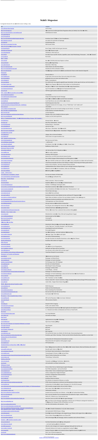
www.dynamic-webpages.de (7, 329)
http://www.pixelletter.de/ (6, 116)
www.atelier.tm (4, 287)
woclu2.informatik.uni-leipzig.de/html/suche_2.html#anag (13, 104)
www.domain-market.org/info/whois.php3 (10, 411)
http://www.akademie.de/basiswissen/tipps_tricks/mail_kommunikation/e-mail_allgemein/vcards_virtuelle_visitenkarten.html (17, 408)
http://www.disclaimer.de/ (6, 394)
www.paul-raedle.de (5, 195)
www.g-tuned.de (4, 275)
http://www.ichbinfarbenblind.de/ (8, 434)
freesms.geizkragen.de (6, 240)
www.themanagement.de (6, 199)
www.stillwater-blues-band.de (7, 28)
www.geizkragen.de (5, 226)
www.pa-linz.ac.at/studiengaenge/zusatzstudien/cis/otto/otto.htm (15, 186)
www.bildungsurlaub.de (6, 203)
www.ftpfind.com (5, 342)
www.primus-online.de (6, 150)
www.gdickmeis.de (5, 264)
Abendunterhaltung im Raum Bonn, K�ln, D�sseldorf (13, 344)
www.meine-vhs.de (5, 207)
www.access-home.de (5, 246)
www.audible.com (5, 152)
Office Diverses (4, 242)
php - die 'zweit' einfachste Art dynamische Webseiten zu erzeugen (15, 323)
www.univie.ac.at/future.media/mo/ (8, 197)
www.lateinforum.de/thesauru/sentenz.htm (10, 209)
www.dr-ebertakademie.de (6, 184)
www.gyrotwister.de (5, 421)
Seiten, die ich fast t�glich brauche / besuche (11, 46)
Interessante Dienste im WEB (7, 148)
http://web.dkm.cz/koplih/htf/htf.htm (9, 110)
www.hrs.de (3, 432)
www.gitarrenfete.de (5, 34)
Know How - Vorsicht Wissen (7, 178)
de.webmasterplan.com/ (6, 367)
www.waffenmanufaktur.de (7, 216)
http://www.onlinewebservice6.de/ (8, 404)
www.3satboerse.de (5, 76)
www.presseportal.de (5, 238)
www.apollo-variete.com (6, 349)
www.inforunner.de (5, 413)
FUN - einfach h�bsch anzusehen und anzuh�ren (12, 92)
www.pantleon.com (5, 277)
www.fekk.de (4, 256)
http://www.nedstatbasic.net (7, 401)
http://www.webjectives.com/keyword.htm (10, 392)
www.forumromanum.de (6, 374)
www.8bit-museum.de (6, 426)
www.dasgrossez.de (5, 236)
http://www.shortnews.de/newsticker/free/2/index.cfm (12, 398)
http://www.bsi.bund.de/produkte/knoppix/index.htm (12, 38)
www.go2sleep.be (5, 98)
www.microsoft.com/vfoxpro (7, 305)
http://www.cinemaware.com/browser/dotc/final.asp (12, 114)
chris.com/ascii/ (4, 106)
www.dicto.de (4, 180)
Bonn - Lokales (4, 58)
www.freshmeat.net (5, 321)
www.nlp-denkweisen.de (6, 128)
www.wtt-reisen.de (5, 361)
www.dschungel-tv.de (5, 228)
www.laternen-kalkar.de (6, 273)
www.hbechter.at (4, 120)
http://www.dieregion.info (6, 66)
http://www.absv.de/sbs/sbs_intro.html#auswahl (11, 32)
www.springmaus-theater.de (7, 351)
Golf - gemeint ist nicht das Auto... (8, 138)
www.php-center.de (5, 327)
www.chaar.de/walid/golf (6, 144)
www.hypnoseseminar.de (6, 190)
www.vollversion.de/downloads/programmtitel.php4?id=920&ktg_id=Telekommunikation (20, 386)
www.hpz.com (4, 122)
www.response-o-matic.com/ (7, 390)
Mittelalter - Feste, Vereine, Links (8, 211)
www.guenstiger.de (5, 230)
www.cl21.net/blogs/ (5, 170)
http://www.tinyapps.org (6, 30)
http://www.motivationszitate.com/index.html (11, 406)
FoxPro (2, 301)
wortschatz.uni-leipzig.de (6, 50)
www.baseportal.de (5, 380)
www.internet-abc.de (5, 193)
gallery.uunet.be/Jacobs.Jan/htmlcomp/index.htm (11, 382)
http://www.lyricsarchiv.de (6, 218)
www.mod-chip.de (5, 299)
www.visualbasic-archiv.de (7, 248)
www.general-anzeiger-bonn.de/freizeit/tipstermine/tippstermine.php (16, 355)
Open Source (4, 317)
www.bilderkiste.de (5, 168)
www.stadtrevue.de (5, 353)
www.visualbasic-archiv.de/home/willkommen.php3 (12, 252)
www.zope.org (4, 319)
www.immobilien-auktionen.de (7, 86)
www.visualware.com (5, 162)
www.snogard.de (4, 430)
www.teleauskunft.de (5, 52)
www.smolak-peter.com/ (6, 293)
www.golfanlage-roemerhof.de (7, 142)
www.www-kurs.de (5, 205)
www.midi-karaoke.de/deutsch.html (9, 96)
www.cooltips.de (4, 378)
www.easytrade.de (5, 82)
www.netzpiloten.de (5, 164)
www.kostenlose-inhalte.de (7, 417)
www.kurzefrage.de (5, 48)
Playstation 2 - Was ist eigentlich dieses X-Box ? (11, 295)
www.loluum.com (5, 279)
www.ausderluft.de (5, 166)
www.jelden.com (4, 267)
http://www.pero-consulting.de (7, 130)
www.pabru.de (4, 281)
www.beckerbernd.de (5, 124)
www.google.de (4, 56)
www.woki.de (4, 60)
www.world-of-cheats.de (6, 234)
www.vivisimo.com (5, 340)
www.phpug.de (4, 331)
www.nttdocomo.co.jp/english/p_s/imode (10, 174)
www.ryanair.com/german (6, 160)
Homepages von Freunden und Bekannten (10, 254)
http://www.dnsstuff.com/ (6, 415)
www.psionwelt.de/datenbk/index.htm (9, 291)
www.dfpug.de (4, 303)
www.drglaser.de (4, 136)
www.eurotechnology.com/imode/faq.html (10, 176)
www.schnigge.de (5, 80)
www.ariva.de (4, 90)
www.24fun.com (4, 315)
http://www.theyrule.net (6, 70)
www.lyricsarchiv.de (5, 36)
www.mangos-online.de (6, 269)
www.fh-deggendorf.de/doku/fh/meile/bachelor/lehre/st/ (13, 201)
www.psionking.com (5, 286)
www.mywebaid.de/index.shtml (8, 313)
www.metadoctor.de (5, 370)
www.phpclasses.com (5, 333)
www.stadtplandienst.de (6, 372)
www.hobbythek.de (5, 232)
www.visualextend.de (5, 307)
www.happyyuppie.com (6, 84)
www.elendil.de (4, 265)
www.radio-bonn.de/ (5, 64)
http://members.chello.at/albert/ (8, 146)
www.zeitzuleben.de (5, 126)
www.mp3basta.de (5, 297)
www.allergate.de (5, 134)
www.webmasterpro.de (6, 388)
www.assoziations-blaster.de (7, 158)
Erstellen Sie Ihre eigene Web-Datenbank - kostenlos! (49, 437)
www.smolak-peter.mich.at (7, 289)
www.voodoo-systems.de (6, 428)
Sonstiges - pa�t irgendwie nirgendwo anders (11, 419)
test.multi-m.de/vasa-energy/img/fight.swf (10, 102)
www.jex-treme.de (5, 376)
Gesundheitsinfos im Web (6, 132)
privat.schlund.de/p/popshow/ (7, 94)
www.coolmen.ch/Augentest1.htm (8, 108)
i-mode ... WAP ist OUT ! (6, 172)
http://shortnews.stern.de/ (6, 40)
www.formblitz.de (5, 224)
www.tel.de (3, 338)
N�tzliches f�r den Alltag (7, 222)
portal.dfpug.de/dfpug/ (6, 309)
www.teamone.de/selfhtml (6, 368)
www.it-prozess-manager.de (7, 188)
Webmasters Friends (5, 365)
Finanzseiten (3, 72)
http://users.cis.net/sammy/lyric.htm (9, 44)
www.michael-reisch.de (6, 258)
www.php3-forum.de (5, 325)
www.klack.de (4, 42)
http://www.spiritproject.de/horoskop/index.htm (11, 335)
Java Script (3, 311)
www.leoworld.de (5, 182)
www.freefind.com (5, 384)
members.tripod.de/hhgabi (6, 262)
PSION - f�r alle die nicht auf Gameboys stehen (11, 284)
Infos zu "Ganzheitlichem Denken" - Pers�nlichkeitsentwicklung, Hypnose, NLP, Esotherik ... (21, 118)
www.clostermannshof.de (6, 140)
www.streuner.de (4, 214)
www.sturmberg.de (5, 260)
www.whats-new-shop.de (6, 424)
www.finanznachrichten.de (7, 88)
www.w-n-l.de (4, 346)
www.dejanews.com (5, 156)
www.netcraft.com (5, 396)
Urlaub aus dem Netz (5, 359)
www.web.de (4, 54)
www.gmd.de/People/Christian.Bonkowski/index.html (13, 271)
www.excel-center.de (5, 244)
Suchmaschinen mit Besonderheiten (9, 337)
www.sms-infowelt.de (5, 154)
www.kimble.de (4, 100)
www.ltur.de (3, 363)
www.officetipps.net (5, 250)
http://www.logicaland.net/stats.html (9, 68)
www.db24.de (4, 74)
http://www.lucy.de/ (5, 112)
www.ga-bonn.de (4, 62)
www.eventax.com (5, 357)
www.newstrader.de (5, 78)
